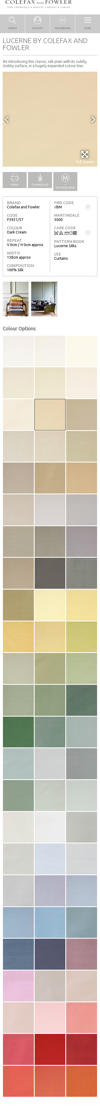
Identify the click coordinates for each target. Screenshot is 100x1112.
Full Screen (85, 157)
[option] (50, 119)
